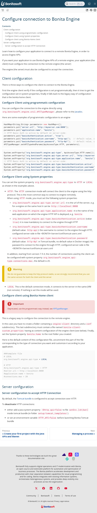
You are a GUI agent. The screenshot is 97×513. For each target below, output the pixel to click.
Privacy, (57, 501)
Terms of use (70, 495)
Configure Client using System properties (22, 36)
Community (31, 495)
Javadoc (78, 111)
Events (57, 495)
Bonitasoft (45, 495)
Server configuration (12, 42)
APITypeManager (60, 308)
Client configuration (12, 29)
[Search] (75, 4)
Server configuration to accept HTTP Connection (25, 46)
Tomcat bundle (24, 398)
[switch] (89, 3)
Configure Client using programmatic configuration (26, 33)
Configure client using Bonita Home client (22, 39)
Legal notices (64, 501)
